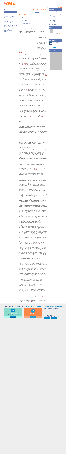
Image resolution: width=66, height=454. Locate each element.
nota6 (42, 143)
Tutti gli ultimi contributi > (53, 24)
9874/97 (29, 215)
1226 (22, 99)
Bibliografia (24, 18)
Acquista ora (13, 316)
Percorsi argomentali (25, 21)
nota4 (42, 105)
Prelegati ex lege (52, 20)
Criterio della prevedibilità (8, 21)
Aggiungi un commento (26, 23)
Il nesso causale (7, 20)
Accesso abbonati (54, 318)
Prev (50, 33)
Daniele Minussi (22, 12)
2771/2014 (25, 255)
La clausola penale (7, 29)
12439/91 (33, 169)
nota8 (36, 169)
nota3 (46, 75)
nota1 (25, 64)
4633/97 (22, 64)
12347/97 (40, 243)
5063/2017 (21, 52)
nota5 (42, 123)
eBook (41, 7)
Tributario (10, 9)
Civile (5, 9)
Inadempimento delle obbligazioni (9, 13)
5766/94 (22, 91)
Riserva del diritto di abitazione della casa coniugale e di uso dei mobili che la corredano (55, 18)
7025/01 (26, 292)
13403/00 (20, 294)
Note (22, 17)
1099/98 (31, 301)
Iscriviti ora (54, 47)
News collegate (24, 20)
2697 (36, 285)
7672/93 (21, 97)
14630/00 (35, 292)
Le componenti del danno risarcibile (10, 27)
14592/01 (23, 286)
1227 (21, 28)
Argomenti (33, 7)
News (37, 7)
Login (44, 7)
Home (28, 7)
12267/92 (41, 116)
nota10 (27, 191)
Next (61, 33)
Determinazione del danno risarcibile (10, 16)
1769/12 (24, 63)
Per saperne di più (47, 318)
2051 (39, 63)
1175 (27, 168)
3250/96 (20, 215)
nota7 (23, 159)
